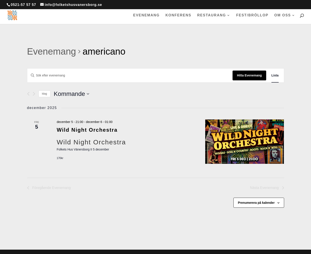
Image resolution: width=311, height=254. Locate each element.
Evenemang (146, 15)
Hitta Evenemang (249, 75)
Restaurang (211, 15)
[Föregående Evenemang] (28, 94)
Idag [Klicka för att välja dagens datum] (44, 93)
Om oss (282, 15)
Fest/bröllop (252, 15)
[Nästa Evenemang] (34, 94)
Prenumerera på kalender (256, 202)
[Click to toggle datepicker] (71, 94)
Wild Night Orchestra (87, 130)
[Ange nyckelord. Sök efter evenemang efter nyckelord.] (130, 75)
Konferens (178, 15)
